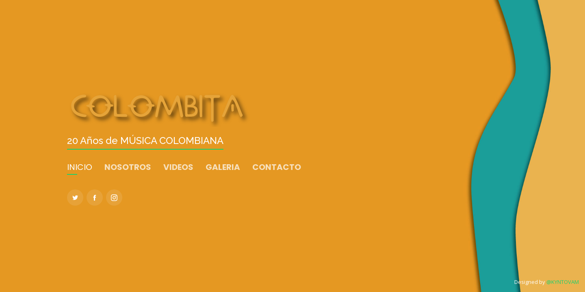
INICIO (79, 167)
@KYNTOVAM (562, 282)
